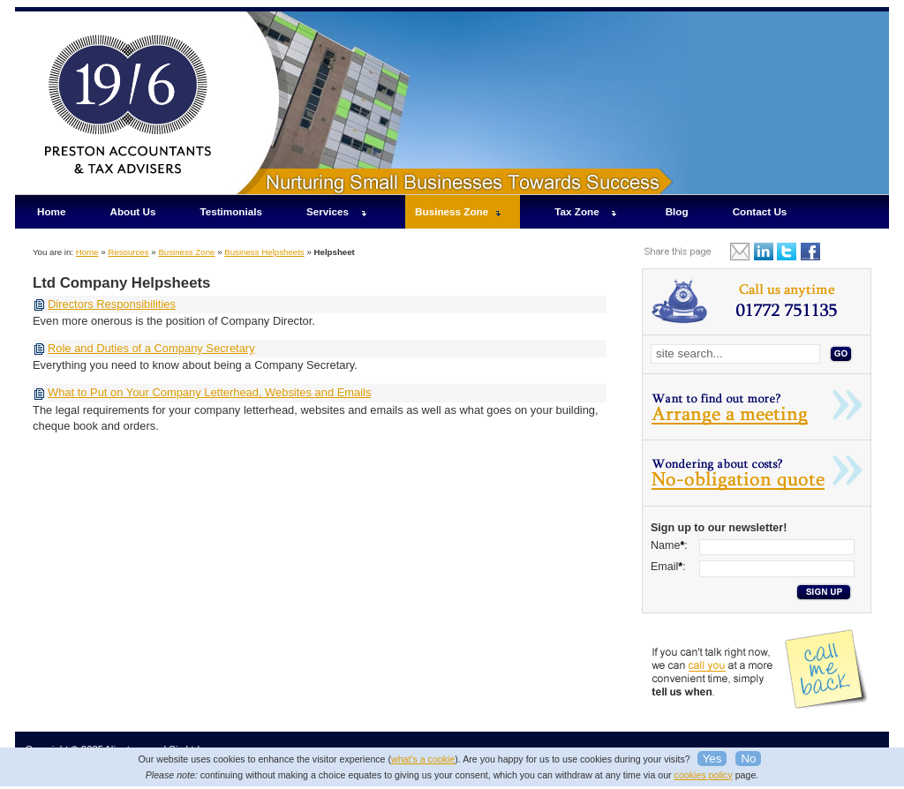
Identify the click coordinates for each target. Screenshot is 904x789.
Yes (712, 758)
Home (51, 211)
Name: (669, 545)
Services (327, 211)
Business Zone (451, 211)
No (748, 758)
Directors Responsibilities (112, 304)
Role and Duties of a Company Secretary (151, 348)
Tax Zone (576, 211)
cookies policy (703, 775)
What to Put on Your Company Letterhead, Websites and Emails (209, 392)
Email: (668, 566)
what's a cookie (423, 759)
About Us (132, 211)
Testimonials (231, 211)
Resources (128, 252)
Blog (677, 211)
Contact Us (760, 211)
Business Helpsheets (264, 252)
